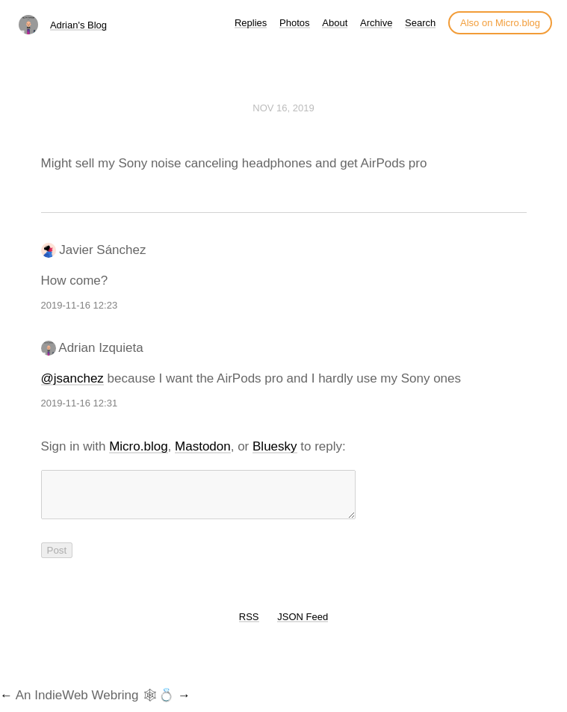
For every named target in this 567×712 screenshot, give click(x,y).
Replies (251, 22)
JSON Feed (302, 625)
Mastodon (203, 446)
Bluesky (274, 446)
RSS (249, 625)
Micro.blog (138, 446)
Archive (376, 22)
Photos (294, 22)
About (334, 22)
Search (420, 22)
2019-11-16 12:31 (79, 403)
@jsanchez (72, 378)
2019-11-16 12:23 (79, 305)
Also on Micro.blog (500, 22)
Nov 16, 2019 (283, 108)
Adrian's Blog (78, 25)
